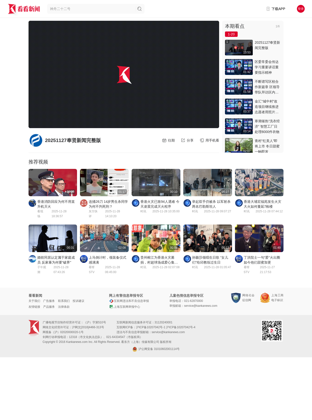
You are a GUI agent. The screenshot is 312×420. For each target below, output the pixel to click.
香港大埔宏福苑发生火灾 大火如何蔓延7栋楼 (262, 204)
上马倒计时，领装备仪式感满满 (107, 260)
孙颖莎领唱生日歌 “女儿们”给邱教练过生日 (210, 260)
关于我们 (34, 301)
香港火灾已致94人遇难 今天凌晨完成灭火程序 (159, 204)
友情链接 (34, 306)
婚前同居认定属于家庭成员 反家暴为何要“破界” (56, 260)
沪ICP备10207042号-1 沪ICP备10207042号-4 (165, 327)
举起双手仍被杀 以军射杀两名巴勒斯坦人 (211, 204)
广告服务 (49, 301)
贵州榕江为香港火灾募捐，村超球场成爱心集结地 (159, 260)
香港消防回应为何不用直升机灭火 (56, 204)
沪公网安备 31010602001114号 (156, 349)
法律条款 (64, 306)
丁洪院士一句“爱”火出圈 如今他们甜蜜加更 (262, 260)
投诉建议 (78, 301)
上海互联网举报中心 (124, 306)
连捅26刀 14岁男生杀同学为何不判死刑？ (108, 204)
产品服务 (49, 306)
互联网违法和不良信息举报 (129, 301)
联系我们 (64, 301)
